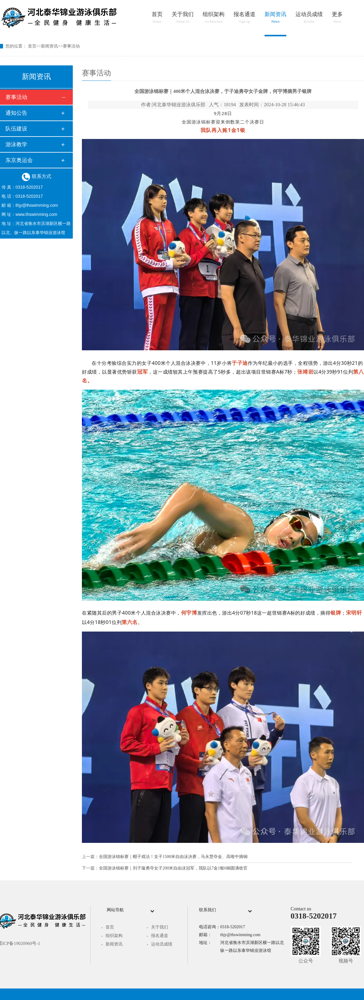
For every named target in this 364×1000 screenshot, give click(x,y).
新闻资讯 (275, 17)
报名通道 (244, 17)
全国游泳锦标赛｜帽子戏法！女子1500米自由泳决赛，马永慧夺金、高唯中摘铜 (173, 856)
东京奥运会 (19, 160)
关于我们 (183, 17)
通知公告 (16, 113)
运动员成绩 (309, 17)
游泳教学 (16, 144)
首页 (157, 17)
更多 (337, 17)
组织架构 (213, 17)
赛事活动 (71, 46)
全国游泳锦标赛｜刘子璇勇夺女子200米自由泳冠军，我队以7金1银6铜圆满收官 (173, 868)
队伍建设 (16, 129)
